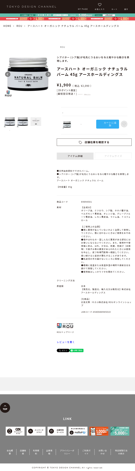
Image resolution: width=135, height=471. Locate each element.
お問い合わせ (103, 452)
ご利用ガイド (86, 452)
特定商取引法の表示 (121, 452)
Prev (7, 74)
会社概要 (10, 452)
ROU (19, 26)
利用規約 (36, 452)
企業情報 (49, 452)
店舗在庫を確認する (97, 142)
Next (48, 74)
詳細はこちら (87, 94)
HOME (7, 26)
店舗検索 (23, 452)
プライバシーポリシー (67, 452)
